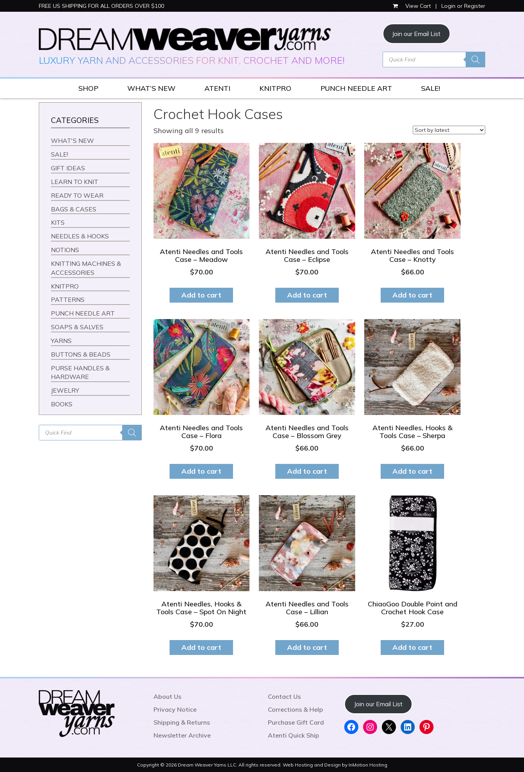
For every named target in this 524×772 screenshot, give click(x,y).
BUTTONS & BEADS (80, 354)
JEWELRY (65, 390)
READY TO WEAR (77, 195)
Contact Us (284, 696)
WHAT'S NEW (72, 140)
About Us (167, 696)
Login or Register (463, 5)
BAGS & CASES (73, 209)
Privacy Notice (175, 709)
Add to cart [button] (201, 294)
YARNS (61, 341)
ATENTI (217, 88)
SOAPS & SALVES (77, 327)
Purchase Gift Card (296, 722)
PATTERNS (68, 299)
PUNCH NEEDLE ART (356, 88)
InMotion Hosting (368, 765)
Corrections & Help (295, 709)
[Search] (475, 59)
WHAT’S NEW (151, 88)
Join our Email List (416, 34)
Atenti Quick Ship (293, 735)
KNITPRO (275, 88)
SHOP (88, 88)
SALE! (430, 88)
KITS (58, 222)
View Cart (412, 5)
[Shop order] (449, 130)
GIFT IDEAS (68, 168)
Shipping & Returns (182, 722)
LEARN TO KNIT (74, 182)
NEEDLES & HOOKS (80, 236)
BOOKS (61, 404)
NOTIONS (65, 250)
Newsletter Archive (182, 735)
